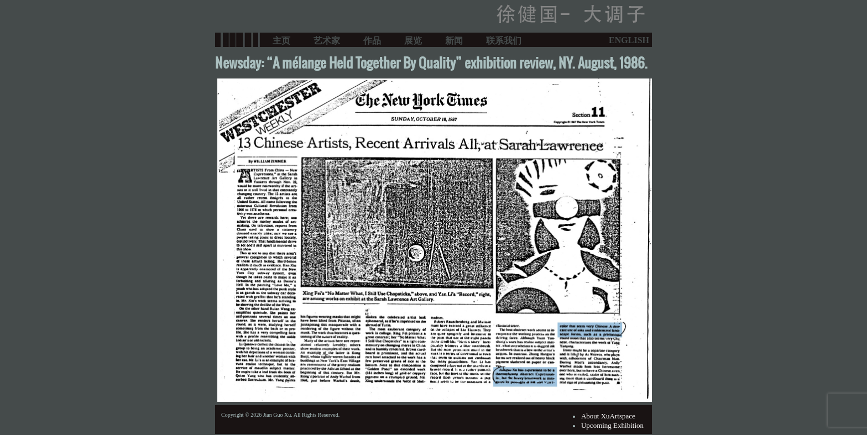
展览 (413, 39)
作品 (372, 39)
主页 (281, 39)
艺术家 (327, 39)
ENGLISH (629, 40)
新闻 (454, 39)
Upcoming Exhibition (612, 425)
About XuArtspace (608, 416)
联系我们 (503, 39)
